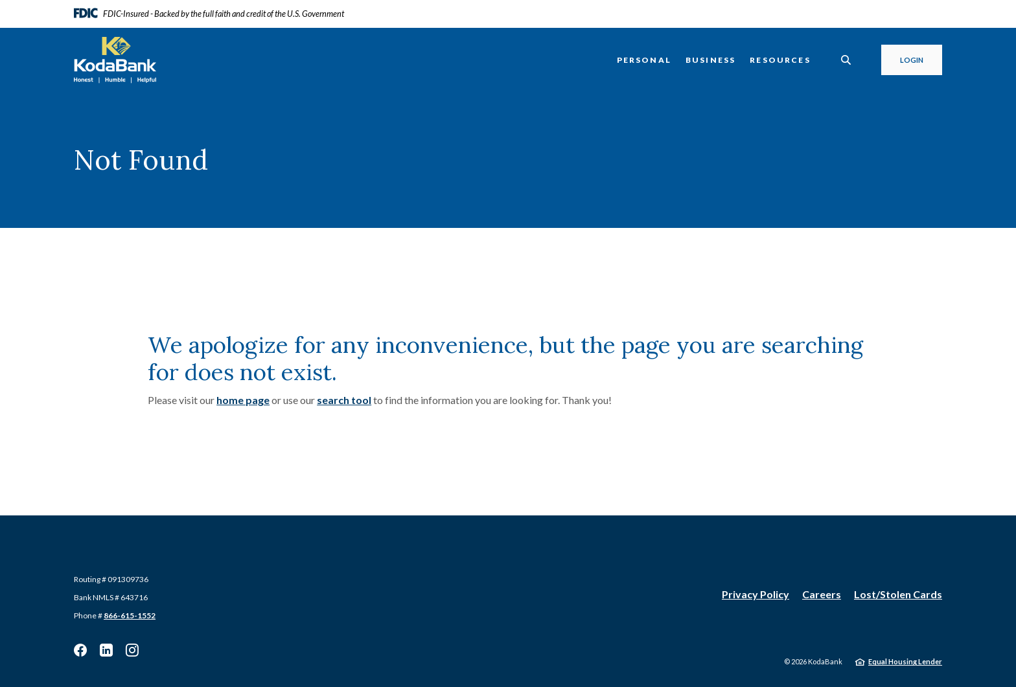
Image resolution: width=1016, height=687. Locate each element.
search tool (344, 400)
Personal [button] (644, 60)
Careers (821, 594)
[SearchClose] (846, 59)
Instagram (132, 650)
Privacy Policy (755, 594)
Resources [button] (780, 60)
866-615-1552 (130, 615)
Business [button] (710, 60)
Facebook (80, 650)
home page (243, 400)
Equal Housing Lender (905, 661)
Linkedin (106, 650)
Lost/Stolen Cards (898, 594)
